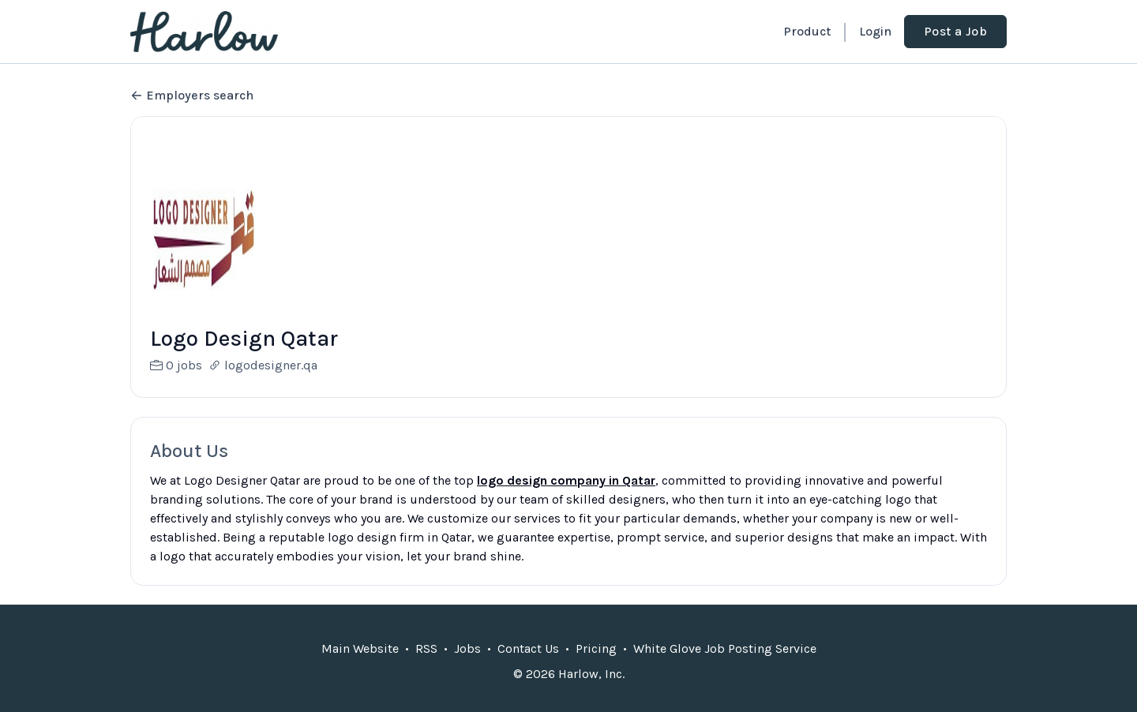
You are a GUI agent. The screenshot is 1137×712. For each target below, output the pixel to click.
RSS (426, 667)
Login (875, 31)
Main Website (360, 667)
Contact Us (528, 667)
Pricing (596, 667)
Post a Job (955, 31)
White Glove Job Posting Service (724, 667)
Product (807, 31)
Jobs (467, 667)
